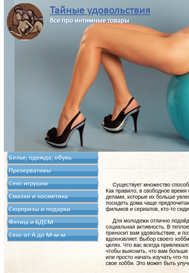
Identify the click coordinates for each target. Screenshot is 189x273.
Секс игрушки (28, 183)
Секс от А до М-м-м (37, 235)
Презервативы (30, 170)
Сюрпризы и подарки (39, 209)
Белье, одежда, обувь (40, 158)
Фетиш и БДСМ (31, 222)
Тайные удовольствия (100, 10)
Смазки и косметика (38, 196)
